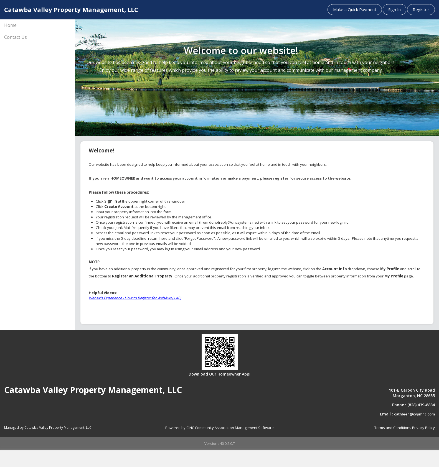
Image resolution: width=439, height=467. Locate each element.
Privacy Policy (423, 427)
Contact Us (15, 37)
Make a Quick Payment (354, 9)
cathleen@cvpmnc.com (414, 414)
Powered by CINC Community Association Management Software (219, 427)
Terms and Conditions (392, 427)
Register (421, 9)
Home (10, 25)
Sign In (394, 9)
